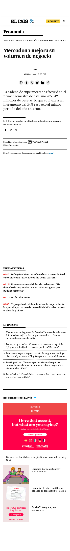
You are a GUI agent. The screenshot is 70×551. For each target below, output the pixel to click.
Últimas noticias (13, 268)
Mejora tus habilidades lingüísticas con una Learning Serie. (36, 458)
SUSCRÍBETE (53, 21)
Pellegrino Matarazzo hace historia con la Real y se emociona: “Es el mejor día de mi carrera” (34, 276)
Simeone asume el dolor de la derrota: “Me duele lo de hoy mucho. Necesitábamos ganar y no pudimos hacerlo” (32, 287)
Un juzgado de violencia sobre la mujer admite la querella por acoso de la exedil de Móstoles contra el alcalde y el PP (34, 307)
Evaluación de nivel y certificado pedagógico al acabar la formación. (49, 489)
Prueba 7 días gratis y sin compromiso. (44, 508)
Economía (13, 32)
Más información (11, 145)
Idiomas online (35, 409)
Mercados (9, 41)
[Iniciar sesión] (64, 21)
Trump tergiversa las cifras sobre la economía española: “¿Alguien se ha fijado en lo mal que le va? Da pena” (35, 345)
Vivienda (20, 41)
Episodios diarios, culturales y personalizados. (46, 470)
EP (35, 69)
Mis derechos (46, 41)
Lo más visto (10, 325)
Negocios (59, 41)
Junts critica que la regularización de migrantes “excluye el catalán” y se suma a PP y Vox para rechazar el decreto (35, 355)
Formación (32, 41)
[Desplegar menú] (6, 21)
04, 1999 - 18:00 (35, 74)
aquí (51, 153)
